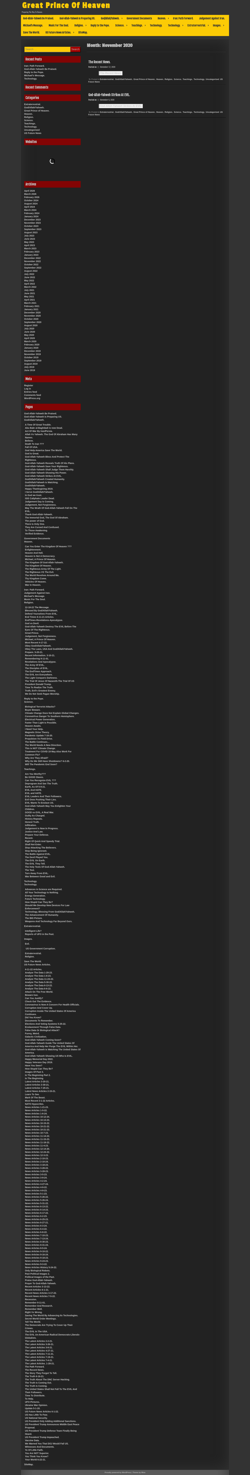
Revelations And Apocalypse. (40, 662)
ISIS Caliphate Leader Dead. (40, 498)
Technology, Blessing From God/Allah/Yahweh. (50, 911)
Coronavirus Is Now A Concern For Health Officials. (52, 1004)
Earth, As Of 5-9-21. (35, 786)
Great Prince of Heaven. (144, 79)
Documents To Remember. (39, 1020)
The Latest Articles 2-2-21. (39, 1341)
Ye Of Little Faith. (34, 1450)
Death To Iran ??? (34, 444)
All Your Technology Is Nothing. (42, 892)
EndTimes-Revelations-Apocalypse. (44, 620)
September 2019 (32, 360)
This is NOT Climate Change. (40, 748)
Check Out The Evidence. (38, 1001)
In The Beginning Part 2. (38, 1075)
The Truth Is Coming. (36, 1386)
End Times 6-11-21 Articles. (39, 617)
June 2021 (29, 293)
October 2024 (31, 200)
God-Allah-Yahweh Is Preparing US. (77, 18)
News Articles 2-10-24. (36, 1161)
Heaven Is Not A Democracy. (40, 556)
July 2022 (29, 274)
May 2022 (29, 280)
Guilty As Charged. (35, 815)
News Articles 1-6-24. (36, 1113)
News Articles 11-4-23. (36, 1145)
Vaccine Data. (32, 1440)
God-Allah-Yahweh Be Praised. (38, 18)
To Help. (29, 1398)
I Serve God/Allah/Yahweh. (39, 492)
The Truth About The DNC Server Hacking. (47, 1379)
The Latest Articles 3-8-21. (39, 1347)
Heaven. (162, 18)
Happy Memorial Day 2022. (39, 1059)
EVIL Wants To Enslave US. (39, 803)
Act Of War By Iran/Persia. (39, 431)
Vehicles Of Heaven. (35, 581)
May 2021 (29, 296)
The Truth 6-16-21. (34, 1376)
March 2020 (30, 341)
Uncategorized (212, 79)
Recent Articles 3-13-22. (37, 1286)
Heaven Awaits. (33, 726)
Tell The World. (33, 1322)
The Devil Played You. (36, 857)
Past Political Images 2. (37, 1274)
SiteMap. (83, 32)
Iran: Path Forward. (183, 18)
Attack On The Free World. (39, 992)
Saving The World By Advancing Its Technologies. (51, 1315)
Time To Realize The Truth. (39, 687)
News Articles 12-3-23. (36, 1155)
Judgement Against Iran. (212, 18)
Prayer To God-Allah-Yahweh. (40, 1283)
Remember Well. (33, 1309)
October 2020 (31, 319)
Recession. (31, 1299)
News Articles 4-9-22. (36, 1187)
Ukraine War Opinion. (36, 1405)
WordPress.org (32, 398)
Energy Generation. (35, 895)
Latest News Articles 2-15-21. (40, 1091)
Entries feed (30, 392)
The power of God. (35, 521)
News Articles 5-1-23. (36, 1193)
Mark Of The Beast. (35, 1097)
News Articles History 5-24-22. (41, 1267)
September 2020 (32, 322)
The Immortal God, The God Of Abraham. (47, 517)
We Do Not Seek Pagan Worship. (42, 694)
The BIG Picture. (33, 918)
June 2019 (29, 370)
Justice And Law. (34, 831)
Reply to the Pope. (100, 25)
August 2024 (30, 203)
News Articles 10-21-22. (37, 1126)
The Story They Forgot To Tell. (41, 1373)
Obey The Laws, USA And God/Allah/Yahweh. (49, 649)
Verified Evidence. (34, 533)
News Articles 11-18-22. (37, 1142)
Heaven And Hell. (34, 553)
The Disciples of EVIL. (36, 668)
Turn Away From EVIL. (37, 873)
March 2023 (30, 248)
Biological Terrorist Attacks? (40, 706)
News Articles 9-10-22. (36, 1251)
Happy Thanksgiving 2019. (39, 489)
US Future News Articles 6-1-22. (42, 1411)
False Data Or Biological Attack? (42, 1030)
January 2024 (31, 216)
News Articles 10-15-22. (37, 1123)
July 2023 (29, 235)
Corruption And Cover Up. (39, 1008)
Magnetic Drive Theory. (37, 732)
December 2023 (32, 219)
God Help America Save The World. (43, 450)
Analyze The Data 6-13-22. (38, 985)
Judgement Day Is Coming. (39, 501)
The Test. (30, 870)
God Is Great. (32, 453)
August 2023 (30, 232)
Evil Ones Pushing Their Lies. (40, 799)
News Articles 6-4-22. (36, 1229)
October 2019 (31, 357)
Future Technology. (35, 899)
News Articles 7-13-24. (36, 1238)
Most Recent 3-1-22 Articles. (40, 1100)
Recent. (29, 838)
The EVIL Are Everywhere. (39, 674)
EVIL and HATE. (33, 793)
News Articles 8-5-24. (36, 1248)
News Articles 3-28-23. (36, 1171)
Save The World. (31, 32)
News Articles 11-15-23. (37, 1139)
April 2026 (29, 191)
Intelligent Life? (33, 931)
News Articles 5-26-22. (36, 1197)
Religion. (78, 25)
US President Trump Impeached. (42, 1437)
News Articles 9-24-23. (36, 1261)
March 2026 (30, 194)
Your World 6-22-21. (35, 1459)
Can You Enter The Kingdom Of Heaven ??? (48, 546)
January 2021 (31, 309)
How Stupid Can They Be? (39, 902)
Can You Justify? (34, 998)
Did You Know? (33, 1017)
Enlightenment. (33, 549)
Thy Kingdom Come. (36, 578)
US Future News (32, 133)
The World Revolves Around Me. (42, 575)
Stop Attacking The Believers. (40, 847)
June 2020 (29, 332)
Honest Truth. (32, 822)
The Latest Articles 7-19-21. (39, 1357)
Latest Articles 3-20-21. (37, 1081)
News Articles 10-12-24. (37, 1117)
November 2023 (32, 223)
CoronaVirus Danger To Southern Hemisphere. (49, 716)
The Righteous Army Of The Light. (43, 569)
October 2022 (31, 264)
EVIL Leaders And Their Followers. (43, 796)
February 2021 (31, 306)
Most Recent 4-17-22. (36, 642)
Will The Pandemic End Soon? (41, 764)
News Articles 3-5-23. (36, 1174)
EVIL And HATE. (33, 790)
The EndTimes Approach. (38, 671)
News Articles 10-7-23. (36, 1133)
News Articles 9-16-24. (36, 1254)
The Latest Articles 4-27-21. (39, 1350)
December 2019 (32, 351)
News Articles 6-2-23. (36, 1216)
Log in (27, 388)
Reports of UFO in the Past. (39, 934)
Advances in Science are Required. (43, 889)
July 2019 (29, 367)
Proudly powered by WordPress (118, 1472)
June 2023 (29, 239)
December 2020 (32, 312)
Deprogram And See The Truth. (41, 783)
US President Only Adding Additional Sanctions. (50, 1421)
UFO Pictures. (32, 1402)
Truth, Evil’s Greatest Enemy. (40, 690)
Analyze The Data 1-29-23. (38, 972)
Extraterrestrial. (196, 25)
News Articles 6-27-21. (36, 1222)
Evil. (27, 943)
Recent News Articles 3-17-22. (41, 1293)
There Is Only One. (35, 524)
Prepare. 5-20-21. (34, 652)
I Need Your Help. (34, 729)
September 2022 (32, 267)
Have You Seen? (33, 1065)
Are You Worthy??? (35, 774)
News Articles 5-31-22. (36, 1203)
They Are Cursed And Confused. (42, 527)
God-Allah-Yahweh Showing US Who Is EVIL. (49, 1056)
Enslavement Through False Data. (43, 1027)
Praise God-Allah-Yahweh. (39, 1280)
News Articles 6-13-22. (36, 1206)
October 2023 (31, 226)
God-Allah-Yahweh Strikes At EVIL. (109, 95)
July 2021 (29, 290)
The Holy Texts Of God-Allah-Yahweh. (45, 867)
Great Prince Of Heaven (70, 5)
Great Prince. (32, 633)
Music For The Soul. (59, 25)
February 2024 (31, 213)
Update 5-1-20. (32, 1408)
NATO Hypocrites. (34, 1104)
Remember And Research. (39, 1306)
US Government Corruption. (41, 948)
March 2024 (30, 210)
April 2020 (29, 338)
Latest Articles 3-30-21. (37, 1084)
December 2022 (32, 258)
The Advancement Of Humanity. (42, 915)
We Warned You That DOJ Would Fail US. (47, 1443)
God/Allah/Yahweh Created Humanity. (45, 479)
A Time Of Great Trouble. (38, 424)
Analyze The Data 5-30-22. (38, 982)
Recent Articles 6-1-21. (37, 1290)
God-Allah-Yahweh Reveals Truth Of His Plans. (50, 463)
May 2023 (29, 242)
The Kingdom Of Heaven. (38, 565)
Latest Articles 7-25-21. (37, 1088)
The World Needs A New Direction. (43, 745)
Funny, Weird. (32, 1033)
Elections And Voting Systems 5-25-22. (45, 1024)
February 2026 (31, 197)
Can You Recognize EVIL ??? (40, 780)
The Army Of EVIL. (34, 665)
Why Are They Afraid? (36, 758)
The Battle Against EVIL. (38, 854)
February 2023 (31, 251)
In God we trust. (33, 495)
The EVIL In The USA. (36, 1331)
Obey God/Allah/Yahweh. (38, 646)
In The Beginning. (34, 1078)
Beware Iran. (31, 995)
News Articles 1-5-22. (36, 1110)
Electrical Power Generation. (40, 719)
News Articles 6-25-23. (36, 1219)
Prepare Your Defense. (37, 835)
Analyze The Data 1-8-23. (38, 976)
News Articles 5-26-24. (36, 1200)
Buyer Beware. (32, 710)
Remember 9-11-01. (35, 1302)
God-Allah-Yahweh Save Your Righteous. (46, 466)
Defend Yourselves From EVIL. (41, 613)
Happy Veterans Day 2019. (39, 1062)
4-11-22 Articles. (33, 969)
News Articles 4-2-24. (36, 1181)
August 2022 (30, 271)
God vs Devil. (32, 623)
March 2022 (30, 287)
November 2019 (32, 354)
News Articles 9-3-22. (36, 1264)
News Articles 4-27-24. (36, 1184)
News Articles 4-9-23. (36, 1190)
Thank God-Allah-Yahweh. (39, 514)
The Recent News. (99, 62)
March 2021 (30, 303)
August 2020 (30, 325)
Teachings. (137, 25)
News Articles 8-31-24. (36, 1245)
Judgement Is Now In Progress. (41, 828)
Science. (119, 25)
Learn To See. (32, 1094)
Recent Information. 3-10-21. (40, 655)
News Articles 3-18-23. (36, 1165)
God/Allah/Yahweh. (110, 18)
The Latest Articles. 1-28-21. (40, 1363)
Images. (217, 25)
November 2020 (32, 315)
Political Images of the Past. (40, 1277)
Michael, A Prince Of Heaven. (40, 559)
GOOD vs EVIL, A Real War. (39, 812)
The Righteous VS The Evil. (39, 572)
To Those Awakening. (36, 530)
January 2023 (31, 255)
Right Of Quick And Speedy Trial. (42, 841)
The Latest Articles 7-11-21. (39, 1354)
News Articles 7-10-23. (36, 1235)
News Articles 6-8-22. (36, 1232)
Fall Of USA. (31, 447)
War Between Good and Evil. (40, 876)
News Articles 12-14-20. (37, 1149)
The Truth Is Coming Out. (38, 1382)
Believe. (29, 440)
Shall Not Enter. (33, 844)
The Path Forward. (34, 1366)
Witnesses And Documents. (39, 1447)
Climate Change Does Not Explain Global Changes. (52, 713)
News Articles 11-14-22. (37, 1136)
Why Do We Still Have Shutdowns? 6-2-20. (47, 761)
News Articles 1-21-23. (36, 1107)
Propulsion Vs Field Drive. (39, 738)
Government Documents (139, 18)
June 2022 (29, 277)
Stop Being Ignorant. (36, 851)
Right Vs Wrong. (33, 1312)
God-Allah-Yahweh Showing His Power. (46, 472)
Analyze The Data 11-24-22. (39, 979)
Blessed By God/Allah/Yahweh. (41, 610)
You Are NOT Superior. (37, 1453)
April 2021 (29, 299)
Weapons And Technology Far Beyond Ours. (48, 921)
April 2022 (29, 283)
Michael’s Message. (33, 25)
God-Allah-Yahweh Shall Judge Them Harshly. (49, 469)
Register (28, 385)
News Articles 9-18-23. (36, 1257)
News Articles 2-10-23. (36, 1158)
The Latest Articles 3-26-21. (39, 1344)
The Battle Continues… (37, 742)
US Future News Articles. (58, 32)
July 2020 (29, 328)
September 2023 (32, 229)
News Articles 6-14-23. (36, 1209)
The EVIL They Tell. (35, 863)
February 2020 (31, 344)
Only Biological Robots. (37, 1270)
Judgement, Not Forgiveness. (40, 505)
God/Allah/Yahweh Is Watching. (41, 482)
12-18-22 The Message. (37, 607)
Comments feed (32, 395)
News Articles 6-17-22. (36, 1213)
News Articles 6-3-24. (36, 1225)
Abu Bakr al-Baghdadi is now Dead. (44, 428)
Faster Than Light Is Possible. (41, 722)
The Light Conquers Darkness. (41, 678)
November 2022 (32, 261)
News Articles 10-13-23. (37, 1120)
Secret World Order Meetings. (40, 1318)
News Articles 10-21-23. (37, 1129)
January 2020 (31, 348)
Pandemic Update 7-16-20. (39, 735)
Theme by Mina (139, 1472)
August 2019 (30, 364)
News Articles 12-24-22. (37, 1152)
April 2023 (29, 245)
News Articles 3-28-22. (36, 1168)
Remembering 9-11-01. (37, 658)
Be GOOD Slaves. (34, 777)
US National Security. (36, 1418)
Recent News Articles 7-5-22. (40, 1296)
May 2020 (29, 335)
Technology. (156, 25)
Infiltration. (30, 825)
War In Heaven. (33, 585)
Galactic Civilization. (36, 1036)
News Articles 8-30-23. (36, 1241)
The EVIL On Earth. (35, 860)
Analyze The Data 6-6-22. (38, 988)
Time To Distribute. (35, 1395)
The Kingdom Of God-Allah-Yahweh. (44, 562)
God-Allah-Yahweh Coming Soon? (43, 1040)
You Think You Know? (36, 1456)
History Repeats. (34, 819)
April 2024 (29, 207)
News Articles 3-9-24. (36, 1177)
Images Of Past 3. (34, 1072)
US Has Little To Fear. (36, 1414)
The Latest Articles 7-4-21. (39, 1360)
